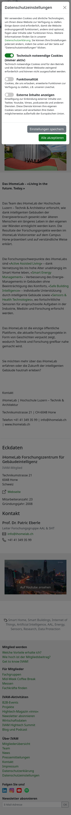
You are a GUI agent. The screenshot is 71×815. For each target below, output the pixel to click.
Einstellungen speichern (47, 129)
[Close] (65, 8)
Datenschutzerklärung (17, 40)
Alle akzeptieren (52, 138)
